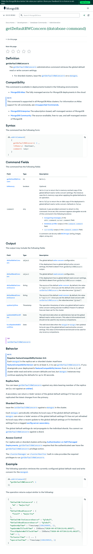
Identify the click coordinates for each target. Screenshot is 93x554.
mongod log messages (52, 218)
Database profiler (50, 224)
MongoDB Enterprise (20, 111)
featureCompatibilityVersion (20, 365)
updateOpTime (12, 305)
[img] (8, 51)
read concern (58, 274)
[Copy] (85, 137)
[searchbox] (49, 15)
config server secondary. (38, 423)
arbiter (29, 388)
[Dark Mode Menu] (88, 15)
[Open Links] (88, 8)
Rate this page (11, 46)
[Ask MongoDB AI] (84, 15)
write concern (58, 260)
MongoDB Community (21, 115)
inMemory (10, 186)
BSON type (65, 234)
